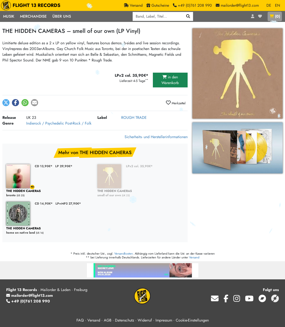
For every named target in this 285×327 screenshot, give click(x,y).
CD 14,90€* (44, 203)
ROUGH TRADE (134, 117)
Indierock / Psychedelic (45, 123)
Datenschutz (124, 320)
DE (268, 5)
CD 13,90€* (43, 166)
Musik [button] (8, 16)
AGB (107, 320)
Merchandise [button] (33, 16)
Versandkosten (123, 253)
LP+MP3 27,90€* (68, 203)
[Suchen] (188, 16)
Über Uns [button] (61, 16)
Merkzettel (175, 103)
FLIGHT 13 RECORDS (31, 5)
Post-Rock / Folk (78, 123)
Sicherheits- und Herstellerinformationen (156, 137)
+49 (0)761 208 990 (28, 301)
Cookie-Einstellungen (192, 320)
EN (277, 5)
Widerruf (145, 320)
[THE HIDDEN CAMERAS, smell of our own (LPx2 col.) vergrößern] (237, 147)
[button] (6, 102)
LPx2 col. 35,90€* (139, 166)
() (275, 16)
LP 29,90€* (63, 166)
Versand (194, 257)
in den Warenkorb (170, 80)
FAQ (80, 320)
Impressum (163, 320)
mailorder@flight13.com (29, 295)
